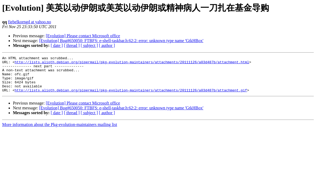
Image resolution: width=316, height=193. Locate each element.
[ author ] (107, 45)
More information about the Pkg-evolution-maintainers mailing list (59, 131)
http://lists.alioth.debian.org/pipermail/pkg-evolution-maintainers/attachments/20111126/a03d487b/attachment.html (132, 63)
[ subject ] (89, 45)
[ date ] (57, 45)
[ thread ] (72, 45)
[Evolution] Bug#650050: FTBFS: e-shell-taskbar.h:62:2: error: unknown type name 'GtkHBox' (121, 40)
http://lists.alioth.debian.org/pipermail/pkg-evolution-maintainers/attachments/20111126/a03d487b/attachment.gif (131, 97)
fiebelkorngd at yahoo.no (29, 22)
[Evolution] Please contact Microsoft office (83, 36)
